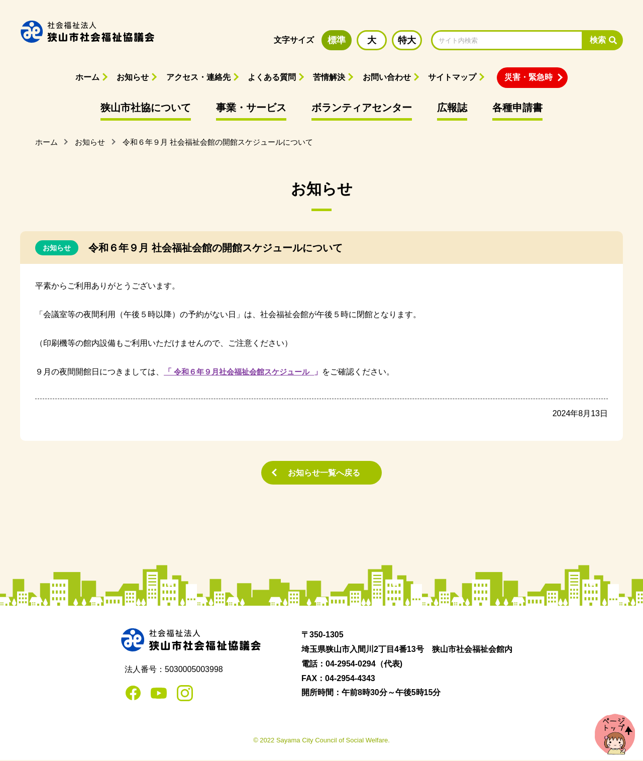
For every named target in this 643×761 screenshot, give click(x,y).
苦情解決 (329, 77)
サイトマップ (452, 77)
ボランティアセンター (361, 107)
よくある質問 (272, 77)
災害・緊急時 (528, 77)
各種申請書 (517, 107)
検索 (598, 40)
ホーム (87, 77)
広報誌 (452, 107)
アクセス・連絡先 (198, 77)
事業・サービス (251, 107)
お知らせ (133, 77)
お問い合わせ (387, 77)
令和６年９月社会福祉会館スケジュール (246, 371)
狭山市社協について (145, 107)
